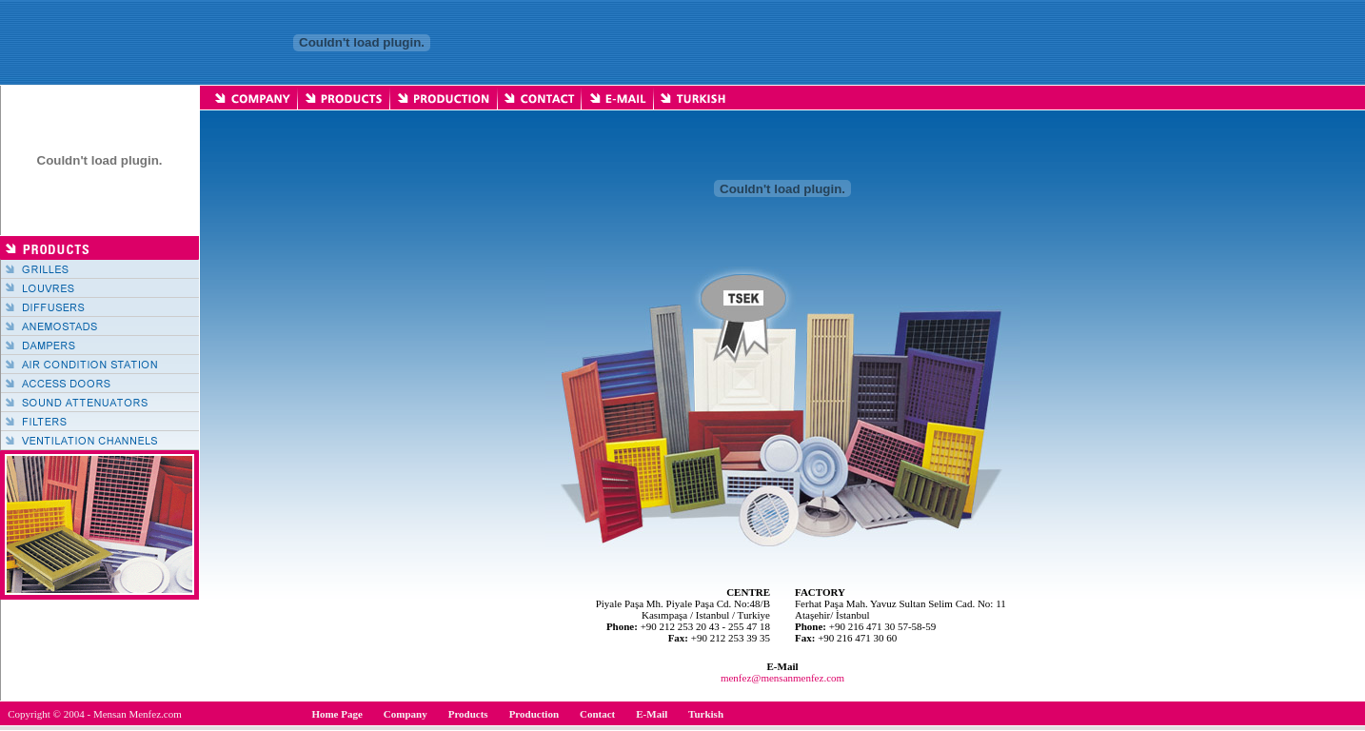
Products (468, 714)
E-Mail (651, 714)
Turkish (705, 714)
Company (405, 714)
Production (534, 714)
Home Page (336, 714)
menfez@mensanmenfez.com (782, 677)
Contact (597, 714)
